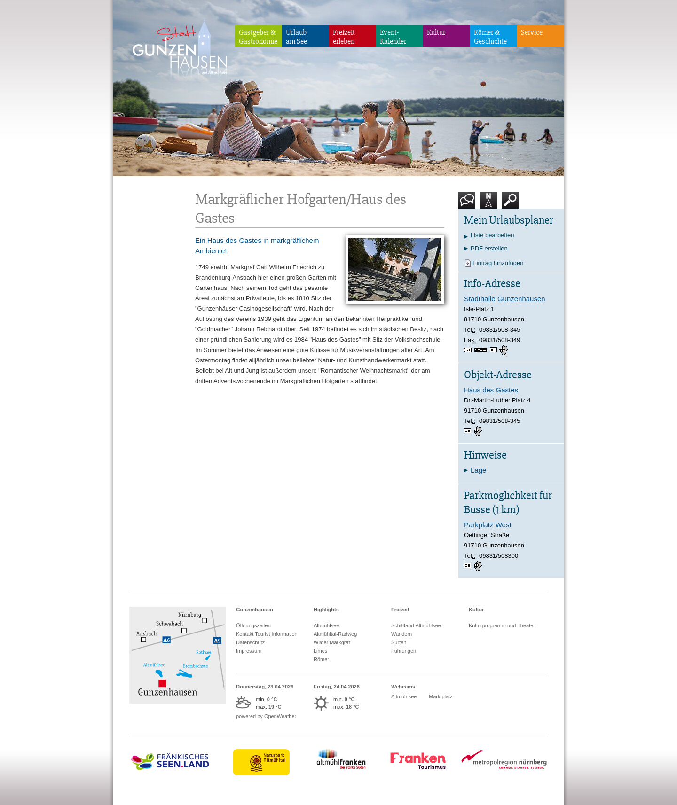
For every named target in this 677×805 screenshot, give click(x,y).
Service (532, 32)
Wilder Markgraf (332, 642)
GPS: (504, 350)
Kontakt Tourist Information (267, 634)
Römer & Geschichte (490, 37)
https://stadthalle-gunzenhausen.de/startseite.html (482, 351)
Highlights (326, 609)
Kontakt (468, 204)
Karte (488, 204)
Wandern (401, 634)
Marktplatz (441, 696)
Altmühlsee (326, 625)
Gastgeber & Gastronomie (258, 37)
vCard (494, 350)
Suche (510, 204)
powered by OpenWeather (266, 716)
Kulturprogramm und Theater (502, 625)
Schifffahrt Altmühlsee (416, 625)
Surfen (398, 642)
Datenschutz (250, 642)
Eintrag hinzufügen (497, 262)
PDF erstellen (489, 248)
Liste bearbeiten (492, 235)
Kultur (436, 32)
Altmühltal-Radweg (335, 634)
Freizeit (400, 609)
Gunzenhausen (254, 609)
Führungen (403, 651)
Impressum (248, 651)
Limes (320, 651)
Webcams (403, 686)
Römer (321, 659)
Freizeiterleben (344, 37)
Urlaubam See (296, 37)
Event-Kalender (393, 37)
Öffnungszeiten (253, 625)
